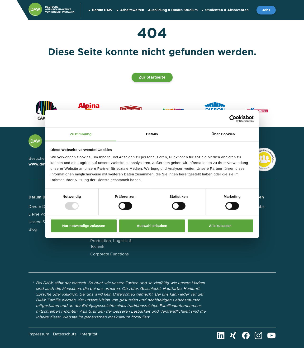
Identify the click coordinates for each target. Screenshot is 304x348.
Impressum (38, 334)
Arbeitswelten (132, 10)
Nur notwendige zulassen (83, 226)
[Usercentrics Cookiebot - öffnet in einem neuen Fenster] (233, 118)
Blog (32, 229)
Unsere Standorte (44, 222)
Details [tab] (152, 134)
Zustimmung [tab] (81, 134)
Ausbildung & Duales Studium (173, 10)
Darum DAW (102, 10)
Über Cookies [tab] (223, 134)
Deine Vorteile (41, 214)
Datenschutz (64, 334)
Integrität (88, 334)
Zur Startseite (152, 77)
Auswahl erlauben (152, 226)
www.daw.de (40, 164)
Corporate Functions (109, 254)
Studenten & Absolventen (227, 10)
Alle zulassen (220, 226)
